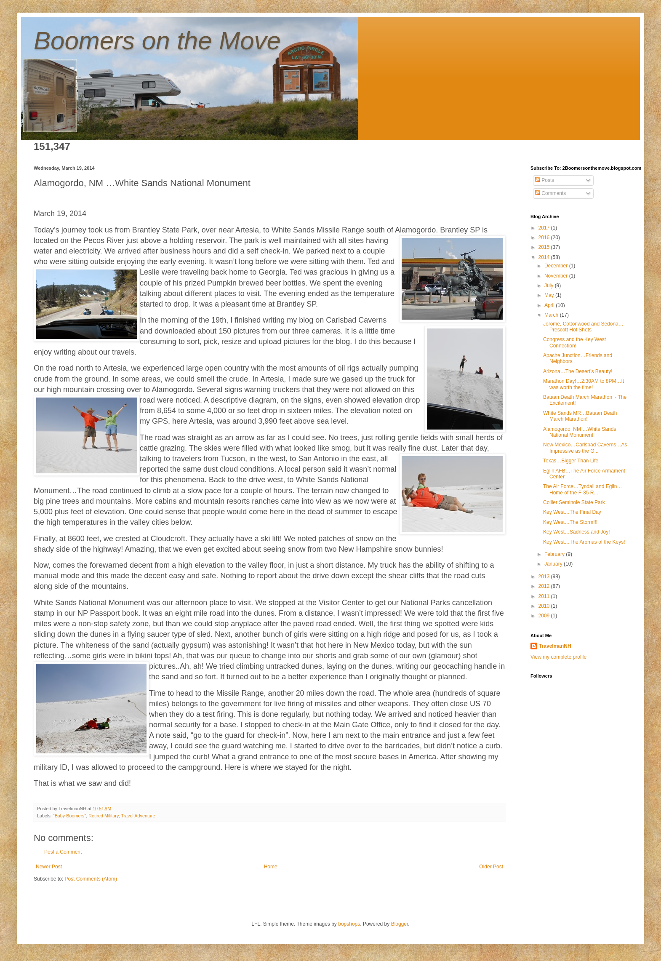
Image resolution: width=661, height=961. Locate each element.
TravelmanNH (555, 646)
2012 (544, 586)
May (549, 295)
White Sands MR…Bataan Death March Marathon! (580, 416)
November (556, 276)
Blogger (399, 924)
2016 (544, 237)
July (549, 285)
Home (270, 867)
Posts (544, 180)
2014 (544, 257)
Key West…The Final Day (572, 512)
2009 (544, 616)
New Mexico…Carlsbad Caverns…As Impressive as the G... (585, 448)
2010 (544, 606)
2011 (544, 596)
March (552, 315)
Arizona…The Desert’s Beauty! (578, 371)
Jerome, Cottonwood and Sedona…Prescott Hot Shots (583, 327)
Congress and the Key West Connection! (574, 342)
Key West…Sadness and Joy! (576, 532)
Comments (550, 193)
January (554, 564)
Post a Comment (63, 852)
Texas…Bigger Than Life (570, 461)
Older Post (491, 867)
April (550, 305)
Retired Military (103, 815)
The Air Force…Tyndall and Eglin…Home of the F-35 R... (582, 489)
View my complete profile (558, 657)
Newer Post (49, 867)
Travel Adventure (138, 815)
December (556, 266)
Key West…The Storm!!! (570, 522)
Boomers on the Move (157, 41)
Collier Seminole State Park (574, 502)
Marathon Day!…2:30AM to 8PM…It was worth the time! (583, 384)
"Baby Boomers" (69, 815)
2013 (544, 576)
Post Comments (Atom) (90, 879)
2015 (544, 247)
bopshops (349, 924)
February (555, 554)
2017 (544, 228)
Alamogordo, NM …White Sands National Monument (579, 432)
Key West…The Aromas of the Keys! (584, 542)
